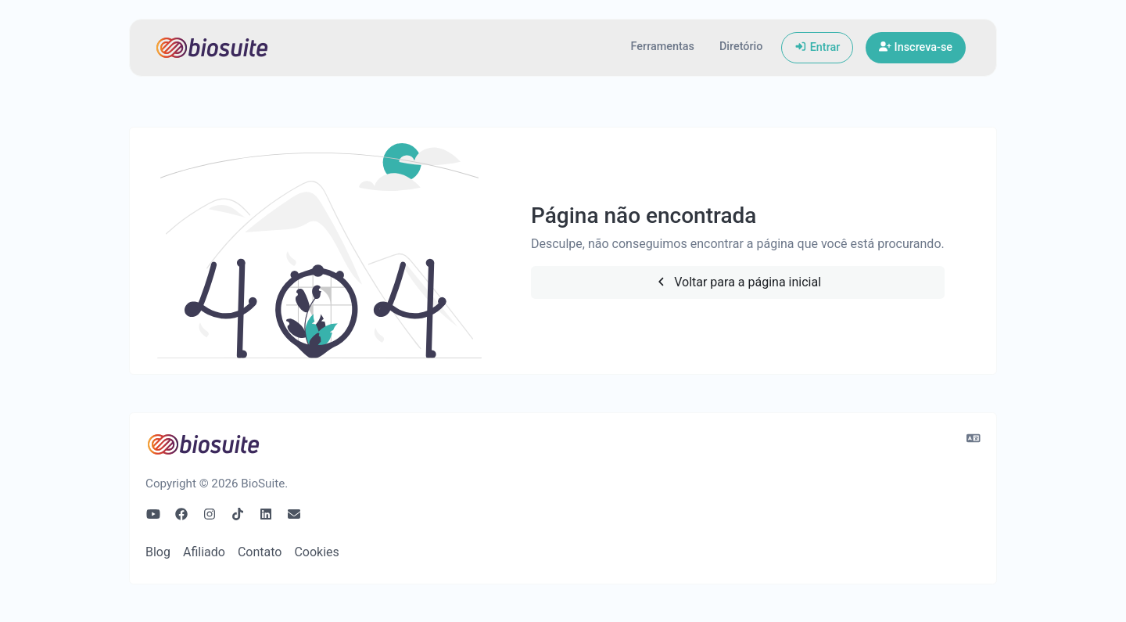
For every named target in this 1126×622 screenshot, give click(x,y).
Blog (157, 552)
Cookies (316, 552)
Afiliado (204, 552)
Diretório (740, 46)
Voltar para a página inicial (737, 282)
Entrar (817, 47)
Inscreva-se (915, 47)
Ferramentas (662, 46)
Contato (260, 552)
